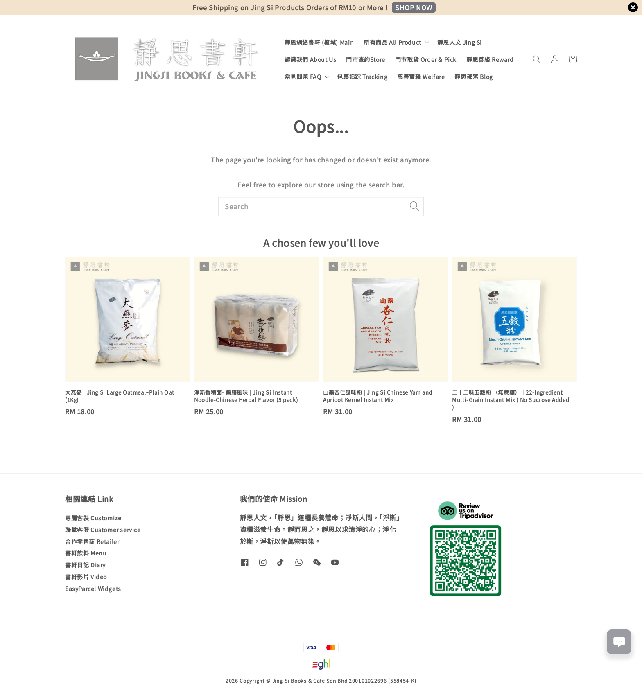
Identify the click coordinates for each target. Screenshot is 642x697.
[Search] (414, 206)
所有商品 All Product (392, 42)
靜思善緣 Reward (490, 59)
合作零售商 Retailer (92, 541)
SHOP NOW (413, 7)
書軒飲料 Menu (85, 553)
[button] (537, 59)
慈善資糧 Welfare (421, 76)
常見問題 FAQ (303, 76)
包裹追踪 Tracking (362, 76)
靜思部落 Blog (473, 76)
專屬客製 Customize (93, 518)
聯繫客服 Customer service (103, 530)
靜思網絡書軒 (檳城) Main (319, 42)
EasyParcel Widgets (93, 588)
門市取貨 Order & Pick (426, 59)
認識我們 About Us (311, 59)
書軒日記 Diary (85, 565)
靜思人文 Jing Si (459, 42)
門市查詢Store (365, 59)
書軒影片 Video (86, 577)
